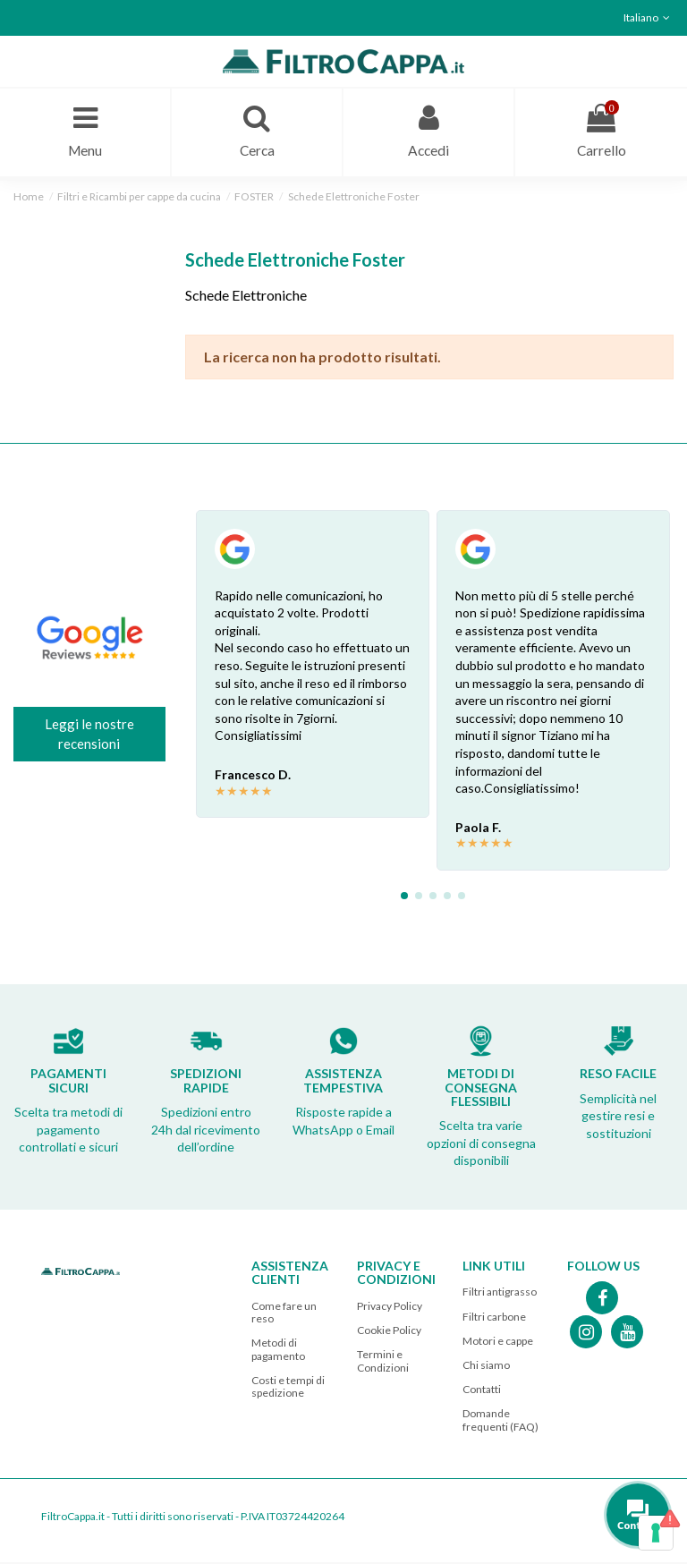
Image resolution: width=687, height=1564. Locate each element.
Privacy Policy (389, 1307)
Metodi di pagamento (278, 1351)
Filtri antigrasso (499, 1293)
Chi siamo (486, 1366)
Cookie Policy (389, 1332)
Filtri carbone (494, 1317)
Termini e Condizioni (383, 1362)
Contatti (481, 1391)
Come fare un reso (284, 1314)
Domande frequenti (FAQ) (500, 1421)
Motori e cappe (497, 1342)
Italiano (648, 17)
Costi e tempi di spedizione (288, 1388)
